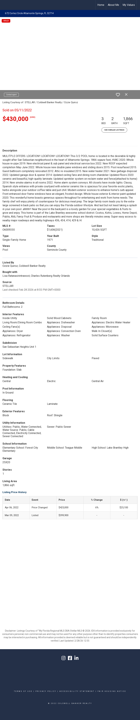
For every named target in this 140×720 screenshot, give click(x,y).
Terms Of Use (23, 691)
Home (100, 4)
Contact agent (11, 95)
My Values (129, 4)
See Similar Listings (114, 130)
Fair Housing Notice (112, 691)
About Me (113, 4)
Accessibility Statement (76, 691)
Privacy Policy (46, 691)
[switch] (118, 95)
